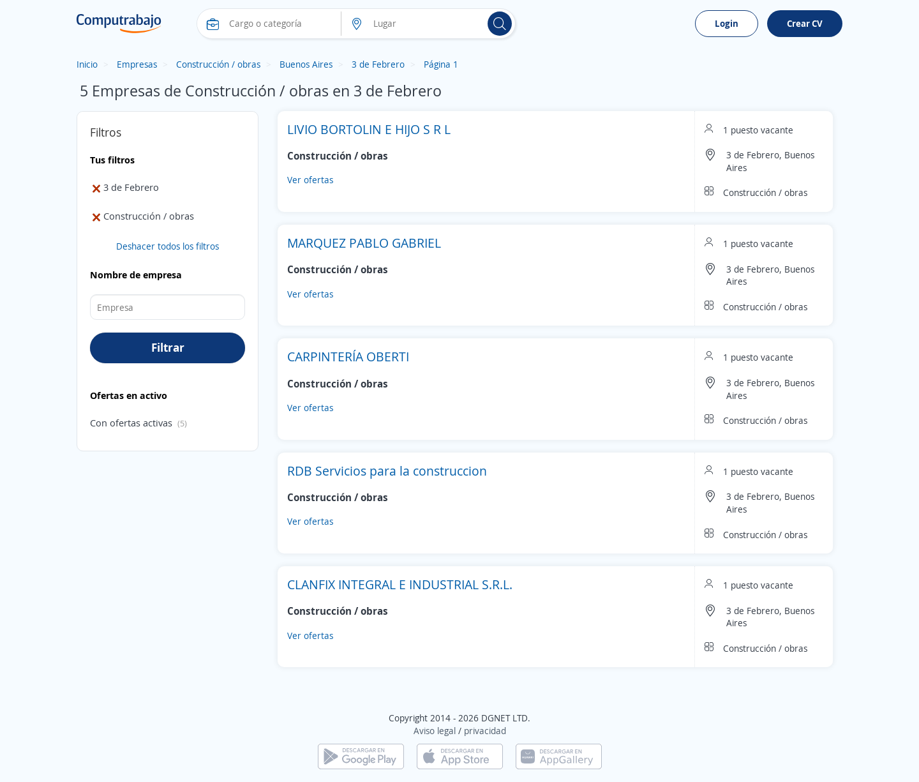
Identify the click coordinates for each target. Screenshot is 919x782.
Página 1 (441, 64)
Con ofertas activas (131, 422)
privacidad (485, 731)
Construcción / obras (218, 64)
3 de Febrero (378, 64)
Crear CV (805, 23)
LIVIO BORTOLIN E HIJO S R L (369, 129)
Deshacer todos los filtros (167, 246)
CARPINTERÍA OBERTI (348, 356)
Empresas (137, 64)
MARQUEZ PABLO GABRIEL (364, 243)
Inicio (87, 64)
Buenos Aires (306, 64)
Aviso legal (435, 731)
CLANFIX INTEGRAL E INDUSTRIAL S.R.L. (399, 584)
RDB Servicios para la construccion (387, 470)
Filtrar (167, 347)
